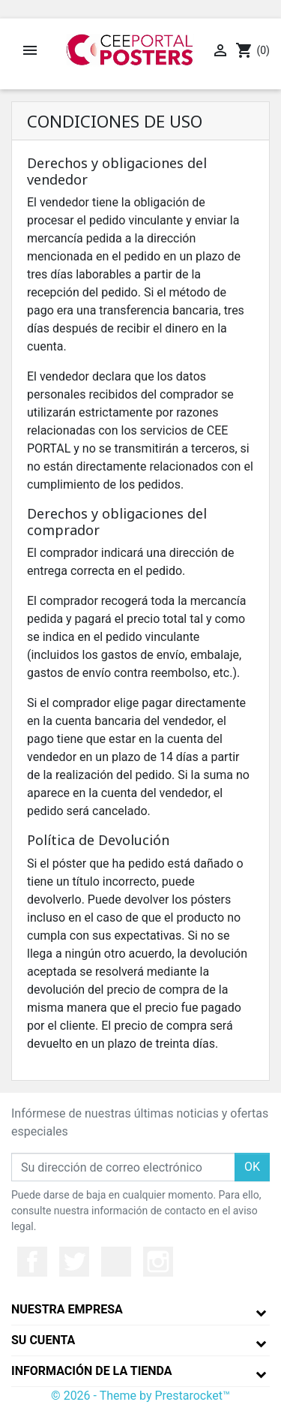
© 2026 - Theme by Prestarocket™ (140, 1395)
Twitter (74, 1262)
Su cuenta (43, 1340)
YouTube (116, 1262)
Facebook (32, 1262)
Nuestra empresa (67, 1309)
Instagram (158, 1262)
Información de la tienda (91, 1371)
